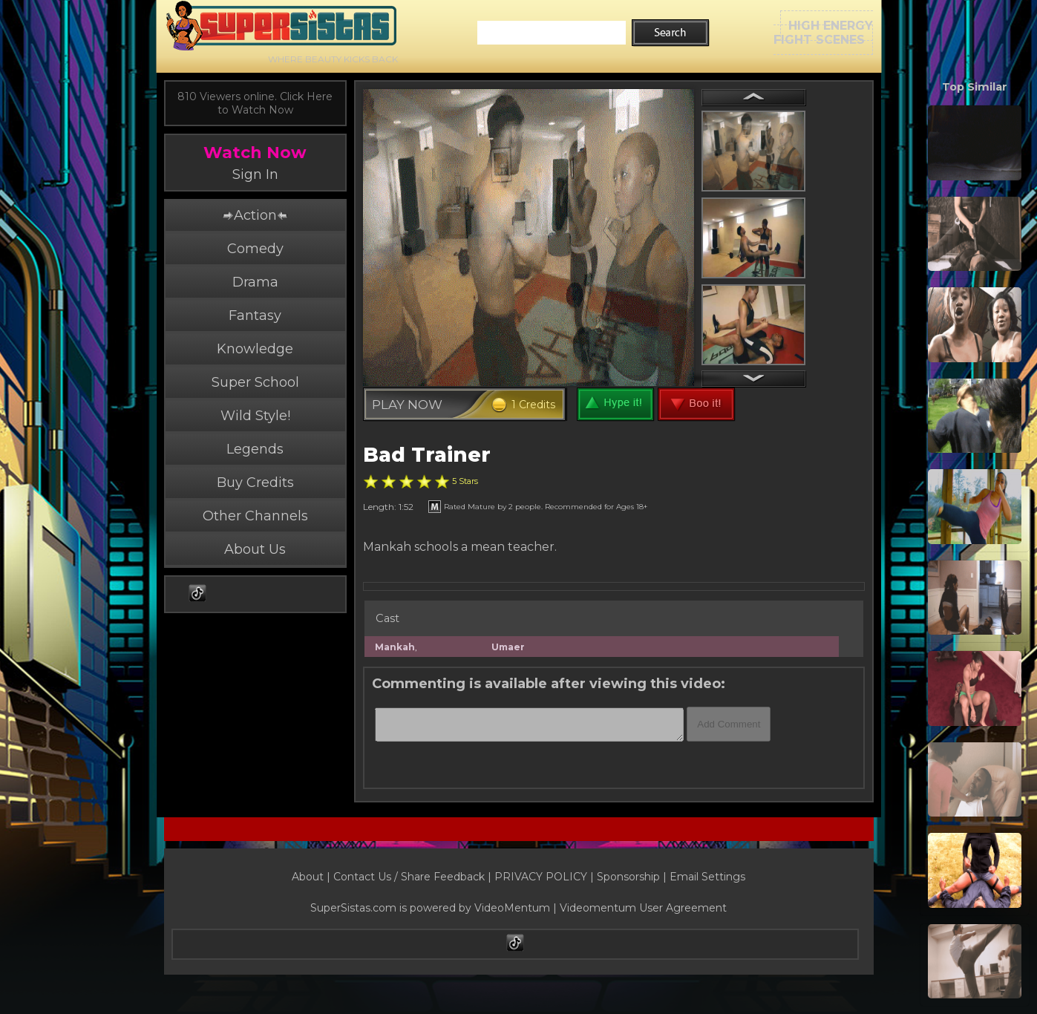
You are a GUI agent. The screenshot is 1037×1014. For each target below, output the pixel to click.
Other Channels (255, 516)
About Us (255, 549)
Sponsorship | (633, 876)
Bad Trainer (427, 454)
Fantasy (255, 315)
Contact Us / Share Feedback (409, 876)
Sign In (255, 174)
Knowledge (255, 349)
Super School (255, 382)
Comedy (255, 249)
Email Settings (707, 876)
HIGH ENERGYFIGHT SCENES (823, 33)
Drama (255, 282)
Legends (255, 449)
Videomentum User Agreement (643, 908)
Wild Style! (255, 416)
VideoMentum (512, 908)
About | (312, 876)
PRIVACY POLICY (540, 876)
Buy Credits (255, 482)
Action (254, 215)
